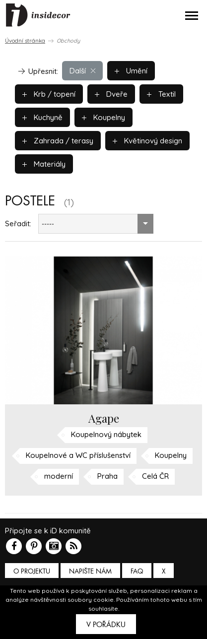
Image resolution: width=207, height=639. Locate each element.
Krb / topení (48, 94)
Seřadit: (18, 223)
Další (82, 70)
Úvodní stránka (25, 40)
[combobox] (95, 224)
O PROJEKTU (31, 571)
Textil (161, 94)
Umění (131, 70)
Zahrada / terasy (57, 140)
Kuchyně (42, 117)
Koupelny (103, 117)
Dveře (111, 94)
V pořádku (106, 624)
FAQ (137, 571)
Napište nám (90, 571)
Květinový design (147, 140)
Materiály (44, 164)
